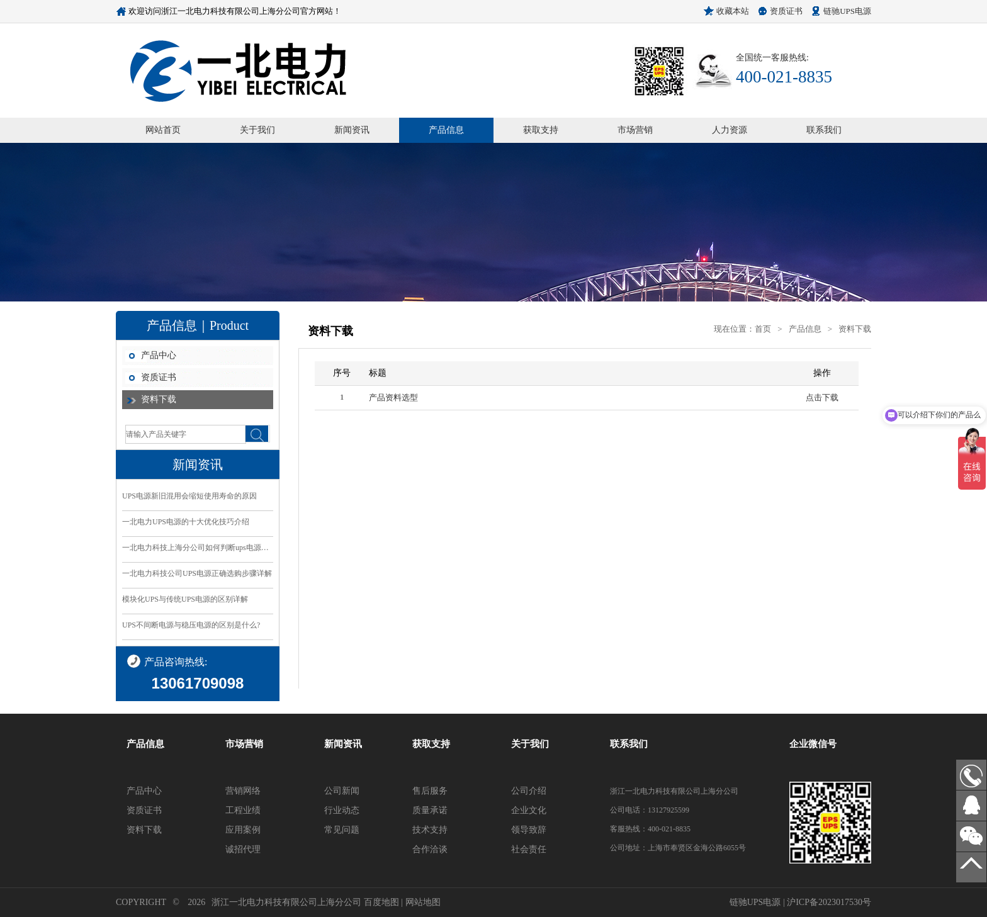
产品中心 (158, 355)
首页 (763, 329)
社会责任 (528, 849)
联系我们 (824, 130)
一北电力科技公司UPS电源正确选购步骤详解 (197, 573)
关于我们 (257, 130)
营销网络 (243, 791)
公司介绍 (528, 791)
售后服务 (430, 791)
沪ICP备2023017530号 (829, 902)
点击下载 (822, 397)
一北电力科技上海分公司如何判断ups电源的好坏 (197, 547)
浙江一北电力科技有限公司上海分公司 (286, 902)
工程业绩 (243, 810)
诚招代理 (243, 849)
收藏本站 (732, 11)
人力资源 (729, 130)
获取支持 (540, 130)
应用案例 (243, 830)
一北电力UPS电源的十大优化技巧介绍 (185, 521)
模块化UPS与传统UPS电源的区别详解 (185, 599)
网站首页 (163, 130)
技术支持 (430, 830)
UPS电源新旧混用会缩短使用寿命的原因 (189, 496)
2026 (196, 902)
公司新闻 (341, 791)
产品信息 (446, 130)
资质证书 (786, 11)
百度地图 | (384, 902)
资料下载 (158, 399)
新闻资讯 (351, 130)
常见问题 (341, 830)
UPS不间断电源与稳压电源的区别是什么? (191, 625)
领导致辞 (528, 830)
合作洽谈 (430, 849)
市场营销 (635, 130)
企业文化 (528, 810)
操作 (822, 373)
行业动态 (341, 810)
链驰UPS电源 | (758, 902)
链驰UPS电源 (847, 11)
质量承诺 (430, 810)
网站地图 (423, 902)
